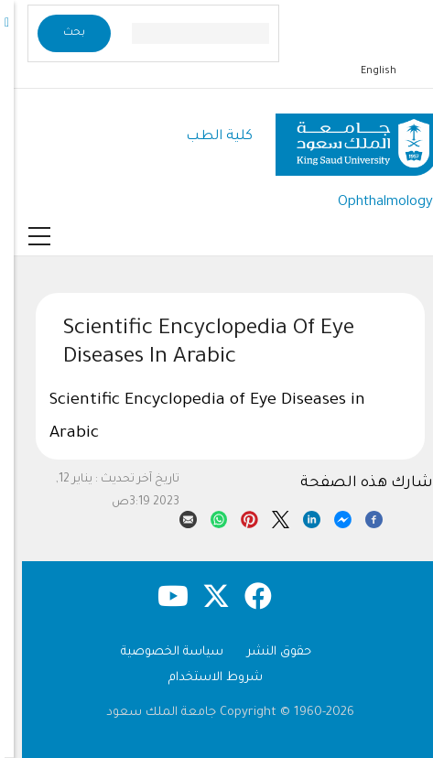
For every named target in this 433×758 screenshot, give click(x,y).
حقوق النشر (265, 652)
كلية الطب (205, 137)
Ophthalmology (371, 203)
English (365, 71)
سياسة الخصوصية (158, 652)
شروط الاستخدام (202, 678)
